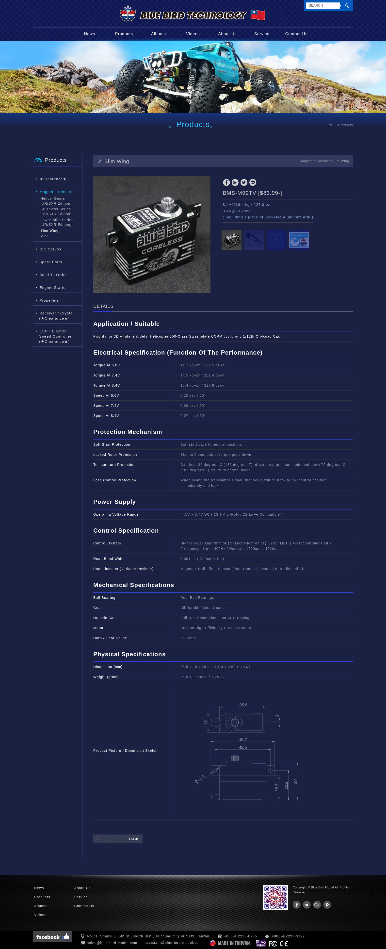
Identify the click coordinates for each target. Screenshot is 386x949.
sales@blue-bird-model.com (112, 943)
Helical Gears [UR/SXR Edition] (56, 201)
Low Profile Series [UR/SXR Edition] (56, 222)
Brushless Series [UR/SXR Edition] (56, 212)
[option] (151, 235)
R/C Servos (50, 249)
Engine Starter (53, 287)
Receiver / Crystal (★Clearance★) (56, 316)
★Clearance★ (53, 179)
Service (262, 34)
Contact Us (296, 34)
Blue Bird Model (193, 14)
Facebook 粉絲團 (52, 936)
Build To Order (53, 275)
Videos (193, 34)
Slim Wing (49, 231)
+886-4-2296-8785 (240, 937)
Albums (158, 34)
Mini (44, 237)
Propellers (49, 300)
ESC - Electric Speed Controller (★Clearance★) (55, 336)
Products (124, 34)
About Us (227, 34)
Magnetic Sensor (55, 192)
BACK (117, 839)
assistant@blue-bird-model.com (173, 943)
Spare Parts (50, 262)
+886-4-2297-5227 (288, 937)
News (89, 34)
